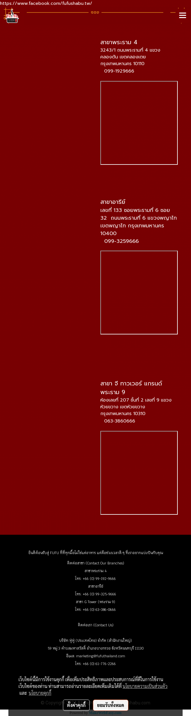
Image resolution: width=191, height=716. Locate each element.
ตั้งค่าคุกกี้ (76, 705)
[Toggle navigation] (183, 16)
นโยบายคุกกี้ (40, 693)
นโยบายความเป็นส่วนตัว (145, 686)
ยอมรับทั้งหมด (110, 705)
